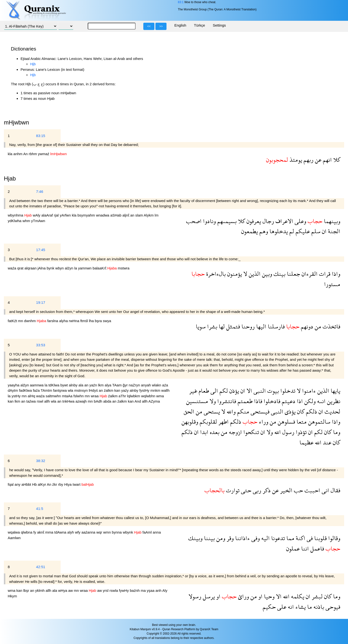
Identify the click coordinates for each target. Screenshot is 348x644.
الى (213, 391)
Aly (164, 590)
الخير (285, 490)
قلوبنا (320, 538)
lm (157, 215)
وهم (263, 231)
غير (193, 391)
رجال (267, 221)
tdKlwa (54, 385)
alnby (74, 385)
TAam (117, 385)
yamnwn (85, 268)
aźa (165, 385)
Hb (35, 484)
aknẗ (41, 532)
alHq (32, 396)
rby (61, 484)
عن (317, 159)
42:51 (40, 567)
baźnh (135, 590)
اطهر (223, 421)
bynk (51, 268)
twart (77, 484)
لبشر (316, 596)
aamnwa (37, 385)
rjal (57, 215)
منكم (242, 411)
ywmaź (44, 154)
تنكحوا (250, 432)
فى (309, 538)
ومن (220, 538)
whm (26, 221)
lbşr (26, 590)
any (17, 484)
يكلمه (297, 596)
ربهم (307, 159)
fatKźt (13, 321)
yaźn (93, 385)
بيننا (209, 538)
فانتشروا (226, 401)
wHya (63, 590)
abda (107, 401)
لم (291, 231)
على (281, 607)
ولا (212, 401)
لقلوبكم (207, 421)
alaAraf (47, 215)
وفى (255, 538)
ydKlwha (15, 221)
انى (324, 490)
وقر (229, 538)
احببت (311, 490)
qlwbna (27, 532)
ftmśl (84, 321)
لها (221, 326)
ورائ (243, 596)
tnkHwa (68, 401)
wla (71, 390)
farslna (53, 321)
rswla (114, 590)
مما (289, 538)
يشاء (300, 607)
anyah (146, 385)
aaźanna (88, 532)
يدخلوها (278, 231)
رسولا (194, 596)
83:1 (180, 2)
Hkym (12, 596)
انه (290, 607)
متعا (301, 421)
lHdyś (94, 390)
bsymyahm (86, 215)
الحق (189, 411)
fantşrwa (60, 390)
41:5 (39, 509)
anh (158, 590)
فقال (334, 490)
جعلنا (292, 274)
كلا (336, 159)
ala (81, 385)
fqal (11, 484)
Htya (68, 484)
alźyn (69, 268)
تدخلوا (287, 391)
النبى (259, 391)
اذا (299, 401)
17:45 (40, 250)
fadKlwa (26, 390)
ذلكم (310, 411)
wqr (99, 532)
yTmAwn (38, 221)
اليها (260, 326)
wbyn (60, 268)
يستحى (211, 411)
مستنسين (197, 401)
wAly (37, 215)
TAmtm (47, 390)
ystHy (17, 396)
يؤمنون (234, 274)
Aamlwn (14, 538)
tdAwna (60, 532)
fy (35, 532)
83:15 (40, 136)
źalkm (109, 390)
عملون (293, 548)
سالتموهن (318, 421)
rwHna (74, 321)
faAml (148, 532)
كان (300, 411)
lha (92, 321)
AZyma (154, 401)
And (138, 401)
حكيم (269, 607)
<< (149, 26)
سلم (315, 231)
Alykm (149, 215)
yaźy (125, 390)
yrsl (106, 590)
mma (49, 532)
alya (108, 385)
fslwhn (79, 396)
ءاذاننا (242, 538)
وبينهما (331, 221)
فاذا (257, 401)
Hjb (33, 64)
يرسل (208, 596)
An (26, 154)
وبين (266, 274)
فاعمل (316, 548)
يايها (334, 391)
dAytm (13, 390)
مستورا (332, 284)
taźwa (31, 401)
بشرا (211, 326)
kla (10, 154)
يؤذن (233, 391)
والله (230, 411)
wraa (95, 396)
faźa (37, 390)
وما (336, 432)
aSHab (116, 215)
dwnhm (30, 321)
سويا (201, 326)
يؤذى (289, 411)
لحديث (331, 411)
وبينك (195, 538)
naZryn (135, 385)
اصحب (194, 221)
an (132, 215)
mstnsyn (81, 390)
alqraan (30, 268)
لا (244, 274)
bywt (64, 385)
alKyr (42, 484)
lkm (101, 385)
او (259, 596)
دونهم (306, 326)
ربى (256, 490)
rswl (40, 401)
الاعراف (283, 221)
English (180, 25)
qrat (20, 268)
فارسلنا (275, 326)
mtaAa (67, 396)
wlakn (157, 385)
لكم (223, 391)
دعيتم (287, 401)
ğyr (126, 385)
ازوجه (234, 432)
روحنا (247, 326)
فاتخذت (330, 326)
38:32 (40, 461)
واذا (335, 274)
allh (47, 401)
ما (309, 607)
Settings (219, 25)
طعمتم (244, 401)
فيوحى (332, 607)
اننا (304, 548)
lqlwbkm (134, 396)
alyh (71, 532)
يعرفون (253, 221)
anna (157, 532)
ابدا (203, 432)
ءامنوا (308, 391)
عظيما (306, 442)
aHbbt (27, 484)
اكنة (299, 538)
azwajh (81, 401)
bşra (99, 321)
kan (117, 390)
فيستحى (259, 411)
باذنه (318, 607)
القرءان (309, 274)
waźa (12, 268)
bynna (117, 532)
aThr (123, 396)
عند (326, 442)
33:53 (40, 345)
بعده (213, 432)
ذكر (266, 490)
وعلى (299, 221)
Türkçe (199, 25)
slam (139, 215)
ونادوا (209, 221)
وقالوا (333, 538)
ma (144, 590)
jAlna (42, 268)
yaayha (14, 385)
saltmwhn (54, 396)
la (76, 268)
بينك (278, 274)
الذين (254, 274)
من (317, 326)
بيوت (272, 391)
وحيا (268, 596)
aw (71, 590)
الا (248, 391)
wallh (165, 390)
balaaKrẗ (100, 268)
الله (277, 432)
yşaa (151, 590)
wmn (107, 532)
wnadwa (103, 215)
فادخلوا (271, 401)
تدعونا (277, 538)
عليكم (302, 231)
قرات (324, 274)
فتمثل (232, 326)
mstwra (123, 268)
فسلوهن (285, 421)
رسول (287, 432)
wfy (78, 532)
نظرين (333, 401)
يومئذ (295, 159)
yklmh (40, 590)
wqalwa (14, 532)
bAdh (98, 401)
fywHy (124, 590)
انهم (326, 159)
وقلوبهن (189, 421)
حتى (245, 490)
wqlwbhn (148, 396)
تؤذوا (300, 432)
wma (160, 396)
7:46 (39, 191)
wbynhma (16, 215)
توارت (232, 490)
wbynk (128, 532)
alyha (64, 321)
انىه (321, 401)
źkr (55, 484)
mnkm (155, 390)
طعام (203, 391)
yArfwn (66, 215)
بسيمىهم (226, 221)
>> (161, 26)
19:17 (40, 302)
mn (21, 321)
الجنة (333, 231)
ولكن (309, 401)
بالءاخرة (215, 274)
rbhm (33, 154)
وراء (262, 421)
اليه (265, 538)
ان (323, 231)
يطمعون (249, 231)
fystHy (144, 390)
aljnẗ (126, 215)
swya (107, 321)
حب (297, 490)
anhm (18, 154)
